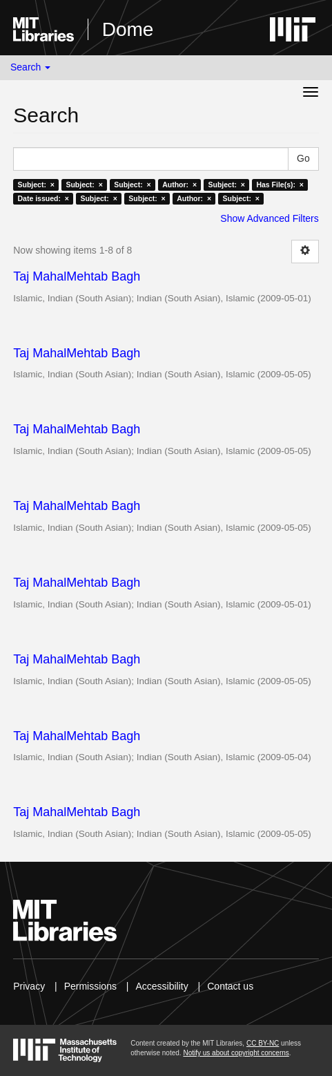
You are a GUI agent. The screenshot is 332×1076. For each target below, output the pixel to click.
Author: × (179, 184)
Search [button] (30, 67)
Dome (128, 29)
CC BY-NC (262, 1043)
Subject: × (36, 184)
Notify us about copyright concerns (236, 1053)
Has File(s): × (280, 184)
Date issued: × (43, 198)
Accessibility (161, 986)
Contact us (230, 986)
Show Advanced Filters (269, 218)
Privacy (29, 986)
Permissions (90, 986)
